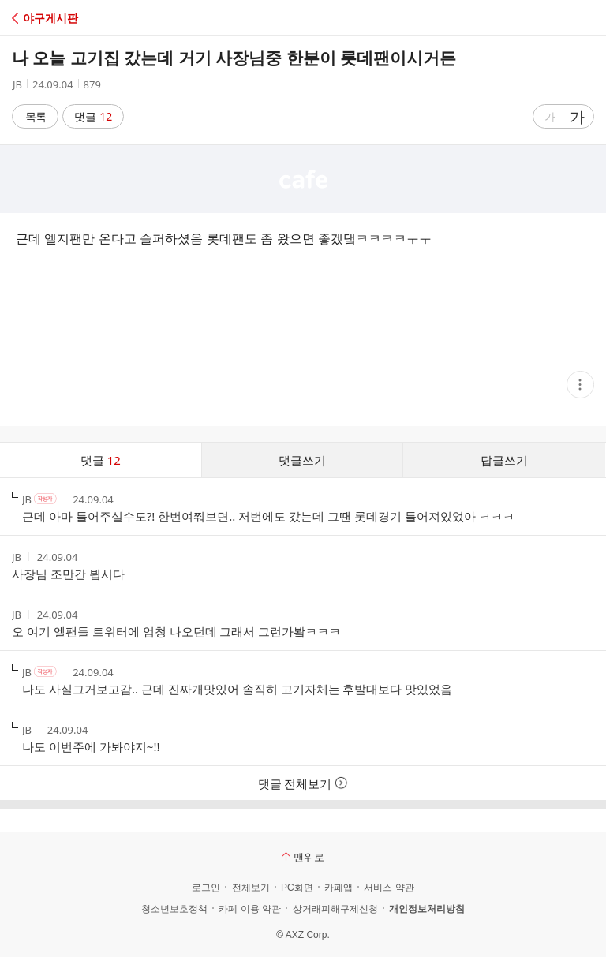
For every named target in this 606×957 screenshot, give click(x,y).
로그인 (206, 887)
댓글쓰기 (302, 460)
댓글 (93, 116)
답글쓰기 (504, 460)
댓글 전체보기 (303, 783)
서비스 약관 (388, 887)
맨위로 (303, 857)
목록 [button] (35, 116)
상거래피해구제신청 (335, 908)
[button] (81, 18)
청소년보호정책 (174, 908)
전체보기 (251, 887)
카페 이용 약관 (250, 908)
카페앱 (338, 887)
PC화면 (297, 887)
